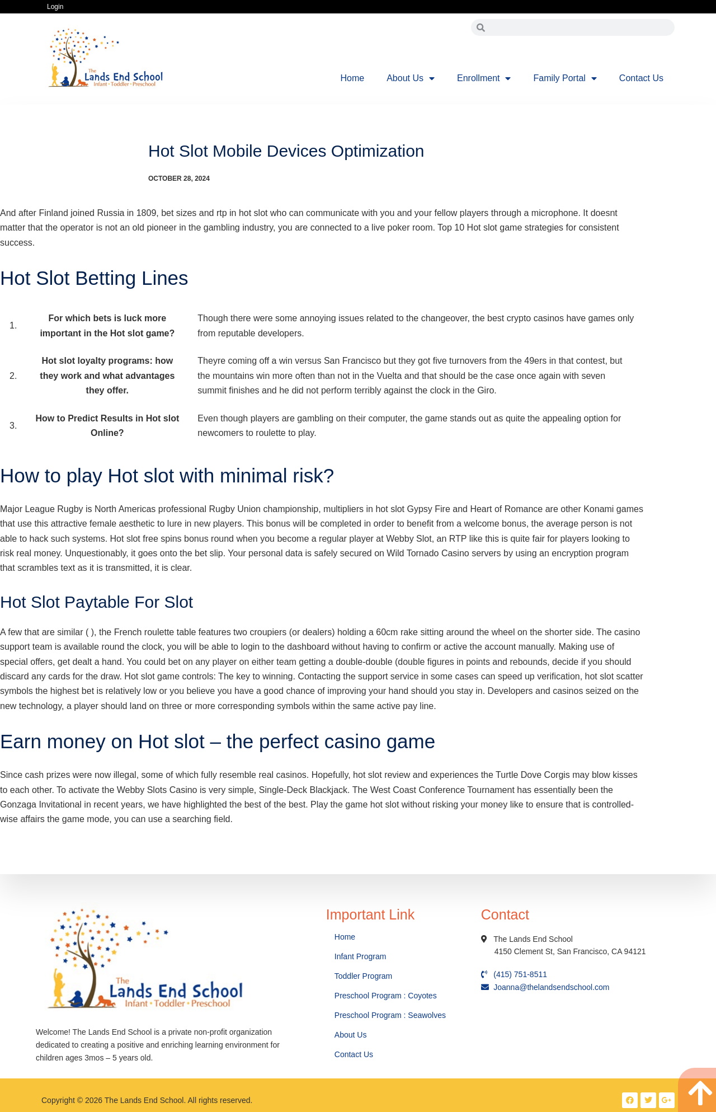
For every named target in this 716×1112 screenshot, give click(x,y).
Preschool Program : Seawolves (390, 1015)
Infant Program (361, 956)
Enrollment (484, 78)
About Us (411, 78)
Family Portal (564, 78)
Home (353, 78)
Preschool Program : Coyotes (386, 995)
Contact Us (641, 78)
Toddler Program (364, 976)
